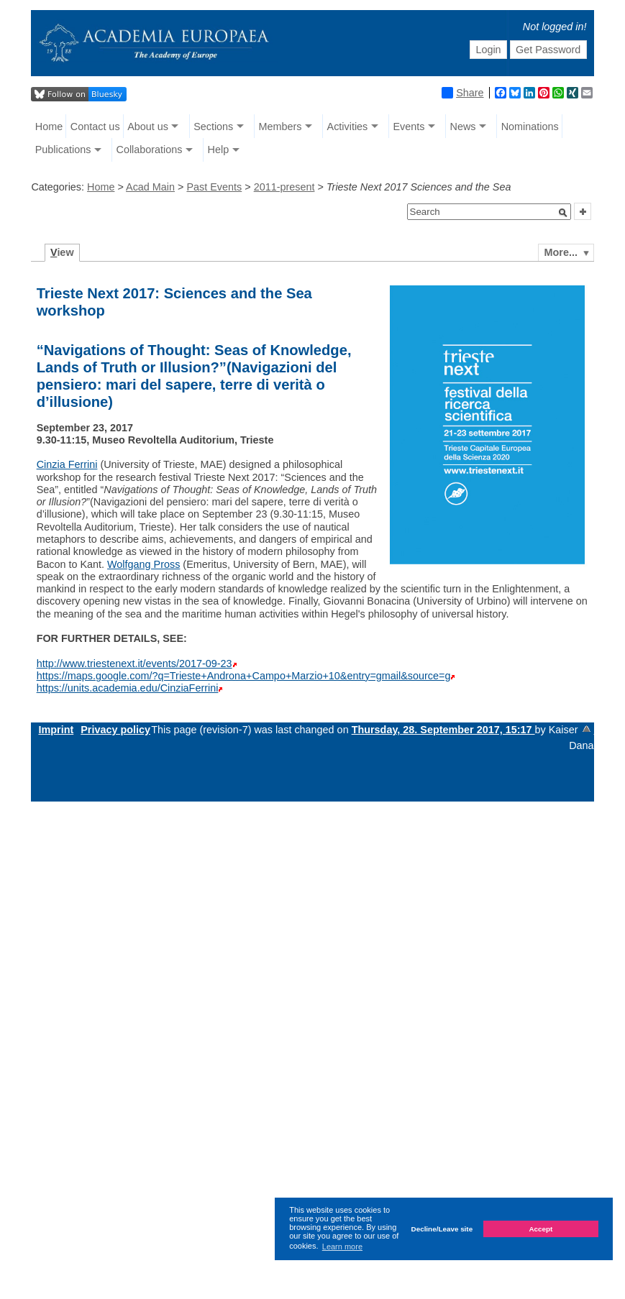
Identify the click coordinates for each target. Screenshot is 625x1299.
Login (488, 49)
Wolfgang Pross (143, 564)
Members (279, 126)
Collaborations (149, 149)
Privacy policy (115, 729)
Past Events (214, 187)
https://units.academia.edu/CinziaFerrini (128, 688)
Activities (347, 126)
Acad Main (150, 187)
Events (408, 126)
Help (218, 149)
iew (62, 252)
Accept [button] (540, 1229)
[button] (563, 213)
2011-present (284, 187)
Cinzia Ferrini (67, 464)
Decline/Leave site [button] (442, 1229)
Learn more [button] (342, 1246)
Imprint (55, 729)
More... (561, 252)
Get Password (548, 49)
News (463, 126)
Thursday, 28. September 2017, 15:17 (443, 729)
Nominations (530, 126)
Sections (213, 126)
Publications (63, 149)
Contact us (95, 126)
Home (49, 126)
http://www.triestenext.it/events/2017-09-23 (134, 663)
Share (462, 92)
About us (147, 126)
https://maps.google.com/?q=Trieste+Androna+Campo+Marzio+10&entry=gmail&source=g (244, 675)
